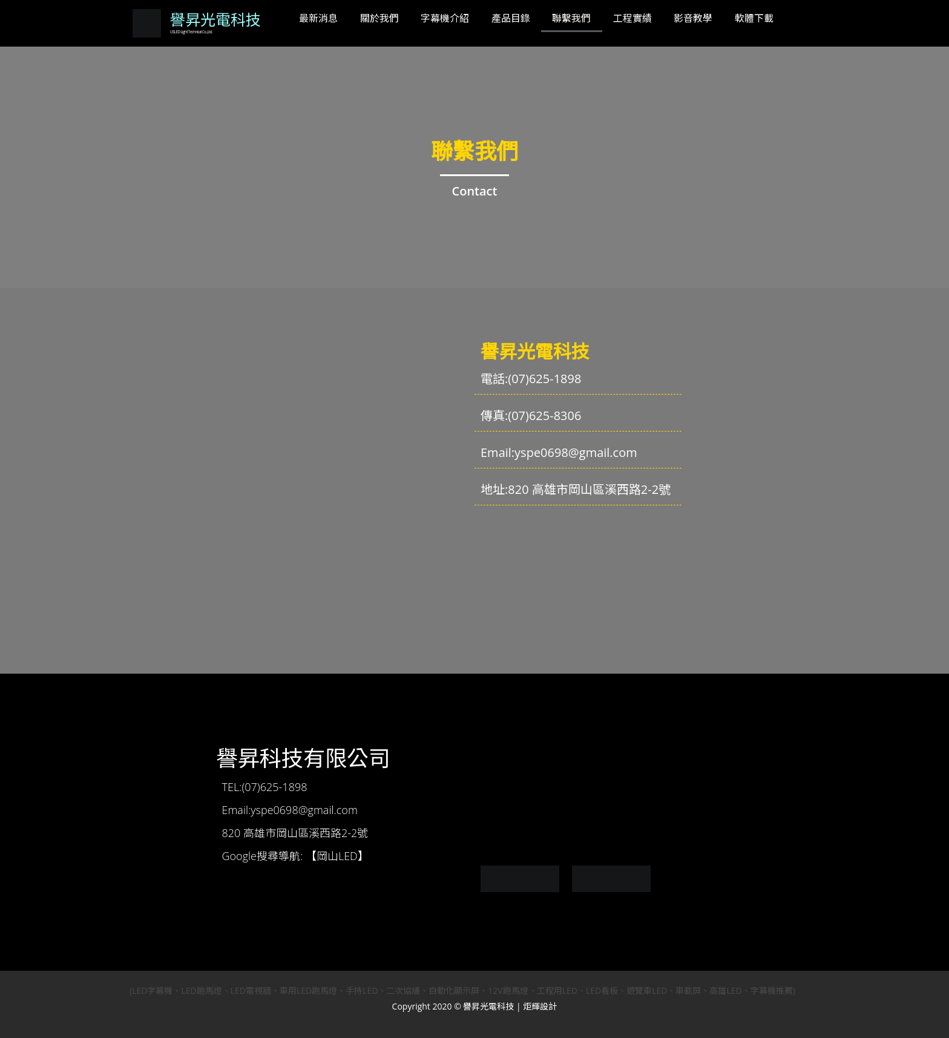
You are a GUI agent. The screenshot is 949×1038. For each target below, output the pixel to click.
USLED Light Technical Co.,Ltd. (190, 32)
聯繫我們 (571, 18)
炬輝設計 (540, 1006)
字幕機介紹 (445, 18)
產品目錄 (510, 18)
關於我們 (379, 18)
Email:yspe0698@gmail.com (559, 452)
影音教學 (693, 18)
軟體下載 (754, 18)
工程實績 (632, 18)
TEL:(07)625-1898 (264, 787)
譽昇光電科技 (215, 20)
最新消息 (318, 18)
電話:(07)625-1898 (531, 378)
